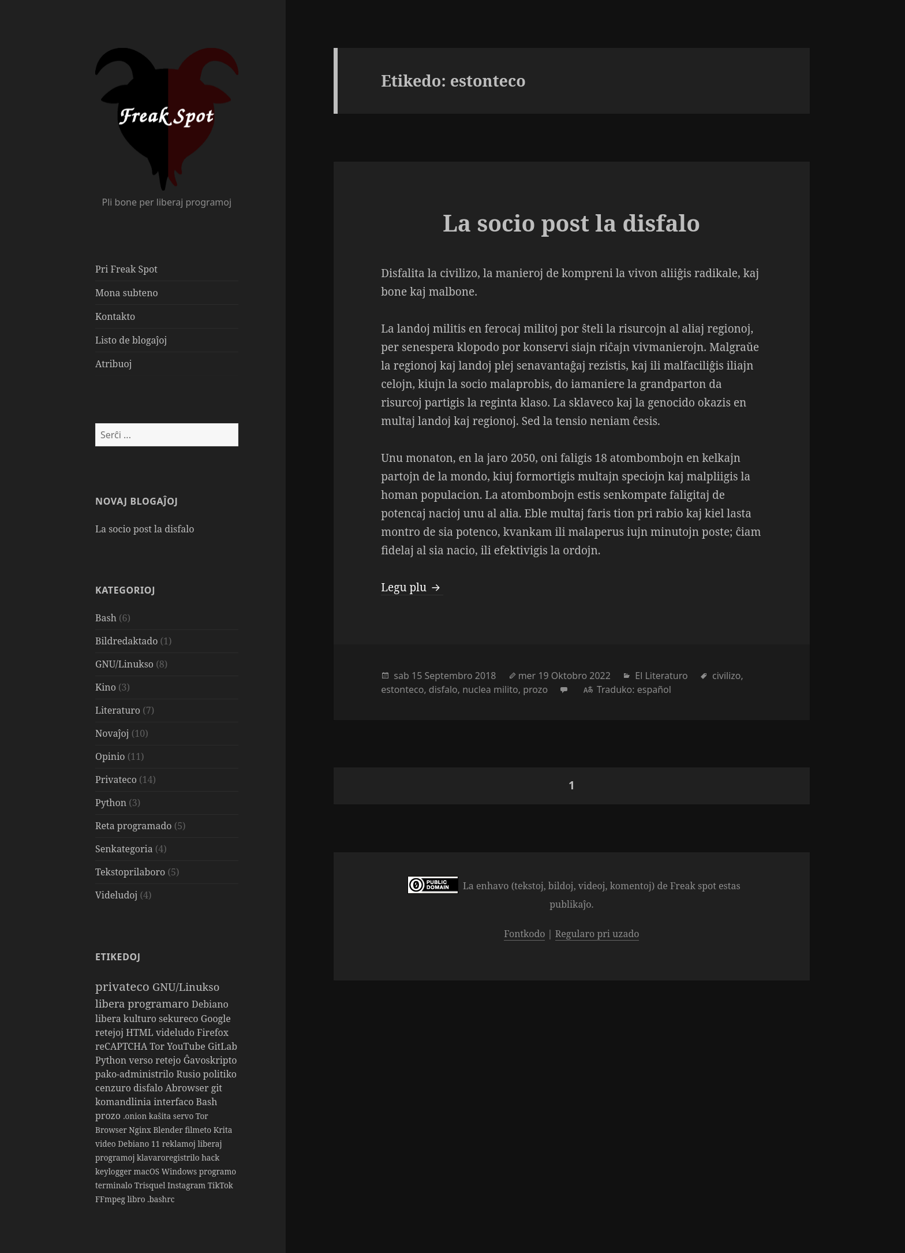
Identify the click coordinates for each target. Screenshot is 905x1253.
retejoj (110, 1032)
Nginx (141, 1129)
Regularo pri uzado (597, 933)
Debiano (210, 1004)
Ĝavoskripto (210, 1060)
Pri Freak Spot (126, 269)
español (654, 689)
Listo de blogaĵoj (131, 340)
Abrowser (188, 1088)
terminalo (114, 1185)
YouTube (187, 1046)
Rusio (189, 1074)
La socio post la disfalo (144, 529)
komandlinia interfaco (145, 1101)
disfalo (149, 1088)
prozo (109, 1115)
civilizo (726, 675)
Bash (106, 617)
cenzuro (114, 1088)
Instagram (187, 1185)
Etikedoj (118, 956)
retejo (169, 1060)
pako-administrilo (135, 1074)
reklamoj (180, 1143)
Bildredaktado (126, 641)
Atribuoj (113, 363)
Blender (169, 1129)
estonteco (402, 689)
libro (137, 1199)
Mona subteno (126, 292)
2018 (485, 675)
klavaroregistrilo (169, 1157)
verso (142, 1060)
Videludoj (116, 895)
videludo (176, 1032)
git (216, 1088)
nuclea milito (490, 689)
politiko (220, 1074)
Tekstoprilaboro (130, 872)
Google (216, 1018)
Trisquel (150, 1185)
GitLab (222, 1046)
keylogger (114, 1171)
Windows (180, 1171)
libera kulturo (127, 1018)
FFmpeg (111, 1199)
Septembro (448, 675)
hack (210, 1157)
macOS (148, 1171)
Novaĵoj (112, 733)
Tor (158, 1046)
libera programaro (143, 1003)
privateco (123, 986)
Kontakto (115, 316)
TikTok (220, 1185)
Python (110, 802)
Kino (105, 687)
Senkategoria (124, 848)
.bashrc (160, 1199)
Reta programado (133, 825)
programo (217, 1171)
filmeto (199, 1129)
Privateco (116, 779)
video (106, 1143)
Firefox (213, 1032)
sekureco (180, 1018)
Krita (223, 1129)
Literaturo (117, 710)
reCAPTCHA (122, 1046)
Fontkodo (524, 933)
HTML (141, 1032)
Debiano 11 (140, 1143)
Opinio (110, 756)
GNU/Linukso (124, 664)
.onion (136, 1115)
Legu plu (412, 587)
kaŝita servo (172, 1115)
